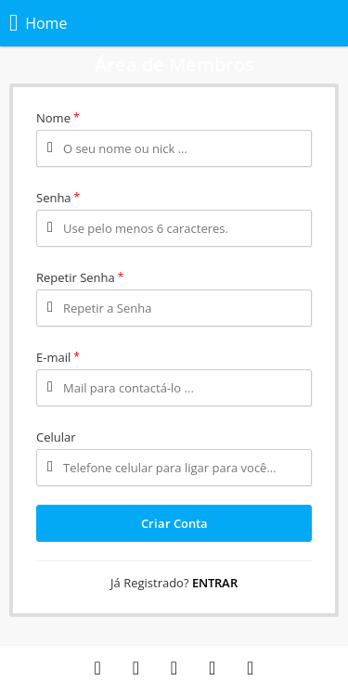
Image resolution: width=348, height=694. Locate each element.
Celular (56, 437)
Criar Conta (174, 523)
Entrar (215, 582)
